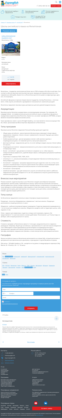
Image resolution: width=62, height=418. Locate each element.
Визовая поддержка (37, 381)
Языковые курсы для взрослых (8, 379)
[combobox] (4, 293)
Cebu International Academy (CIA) (8, 37)
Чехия (10, 409)
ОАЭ (22, 267)
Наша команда (4, 370)
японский (12, 258)
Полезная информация (38, 373)
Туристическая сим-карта (38, 385)
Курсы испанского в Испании (8, 392)
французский (32, 256)
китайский (5, 258)
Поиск (56, 2)
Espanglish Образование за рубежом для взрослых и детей (9, 3)
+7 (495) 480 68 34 (42, 6)
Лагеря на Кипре (5, 397)
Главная (3, 22)
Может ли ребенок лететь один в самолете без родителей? (44, 395)
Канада (32, 265)
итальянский (40, 256)
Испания (45, 265)
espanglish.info (39, 415)
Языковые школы (11, 22)
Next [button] (59, 342)
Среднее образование (6, 383)
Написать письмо (9, 362)
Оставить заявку (56, 6)
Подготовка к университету (8, 386)
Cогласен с (7, 301)
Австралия (39, 265)
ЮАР (34, 267)
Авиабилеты (35, 383)
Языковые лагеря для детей (8, 381)
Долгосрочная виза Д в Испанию (9, 393)
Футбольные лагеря (6, 396)
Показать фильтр (9, 31)
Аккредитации (4, 374)
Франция (20, 407)
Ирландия (14, 265)
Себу (6, 274)
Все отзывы (31, 342)
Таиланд (4, 267)
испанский (16, 256)
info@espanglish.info (10, 355)
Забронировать (11, 84)
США (28, 265)
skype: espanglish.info (10, 358)
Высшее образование (6, 385)
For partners (35, 370)
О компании (4, 369)
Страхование (35, 382)
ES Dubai (4, 324)
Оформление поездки (37, 379)
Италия (18, 267)
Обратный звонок (9, 360)
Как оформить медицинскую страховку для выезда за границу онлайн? (45, 393)
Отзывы (3, 373)
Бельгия (16, 409)
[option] (31, 327)
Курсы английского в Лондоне (8, 395)
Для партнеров (36, 369)
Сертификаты (4, 371)
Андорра (22, 409)
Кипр (19, 265)
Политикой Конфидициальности (10, 303)
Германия (52, 265)
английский (19, 22)
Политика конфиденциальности (40, 371)
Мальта (23, 265)
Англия (7, 265)
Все (3, 256)
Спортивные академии (6, 382)
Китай (28, 409)
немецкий (24, 256)
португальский (49, 256)
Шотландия (11, 267)
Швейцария (4, 409)
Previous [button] (3, 342)
